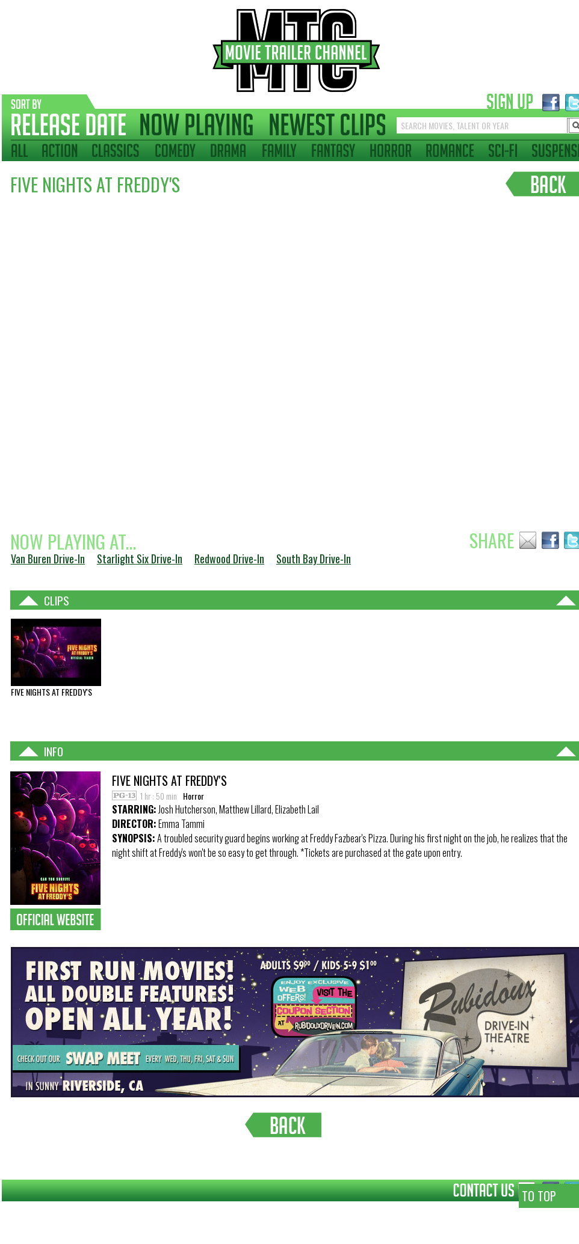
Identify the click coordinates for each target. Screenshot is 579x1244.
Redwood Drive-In (229, 558)
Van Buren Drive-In (48, 558)
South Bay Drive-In (313, 558)
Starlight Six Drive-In (139, 558)
